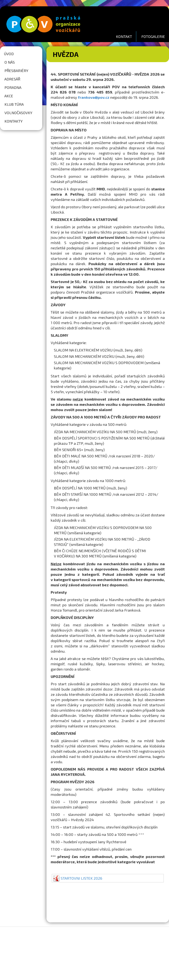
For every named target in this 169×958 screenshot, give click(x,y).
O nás (9, 62)
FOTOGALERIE (153, 36)
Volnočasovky (18, 112)
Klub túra (14, 104)
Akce (8, 96)
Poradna (12, 87)
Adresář (12, 79)
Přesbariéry (16, 70)
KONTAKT (124, 36)
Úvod (9, 53)
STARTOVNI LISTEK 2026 (81, 878)
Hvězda (66, 54)
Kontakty (13, 121)
